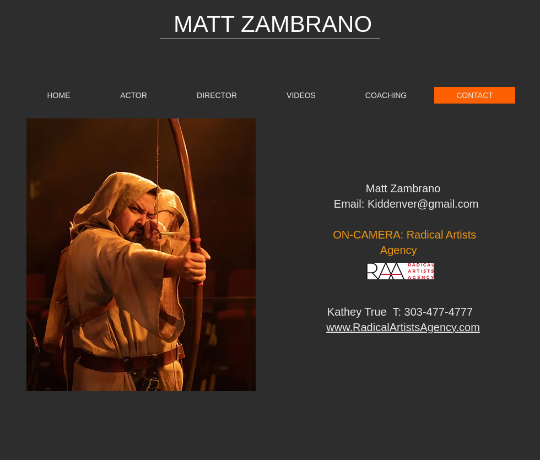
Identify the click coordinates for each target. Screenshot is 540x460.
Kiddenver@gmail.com (423, 204)
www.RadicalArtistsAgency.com (403, 327)
